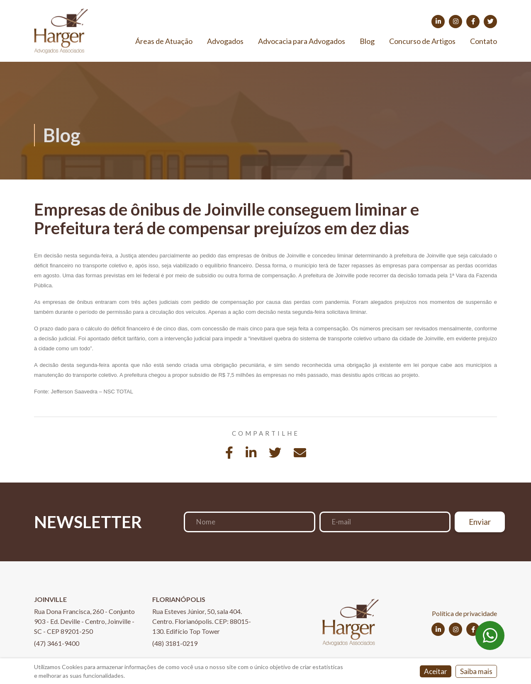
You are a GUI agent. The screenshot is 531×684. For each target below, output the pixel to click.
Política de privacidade (464, 613)
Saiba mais (476, 671)
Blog (367, 41)
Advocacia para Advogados (301, 41)
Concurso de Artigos (422, 41)
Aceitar (435, 671)
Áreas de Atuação (163, 41)
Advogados (225, 41)
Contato (483, 41)
